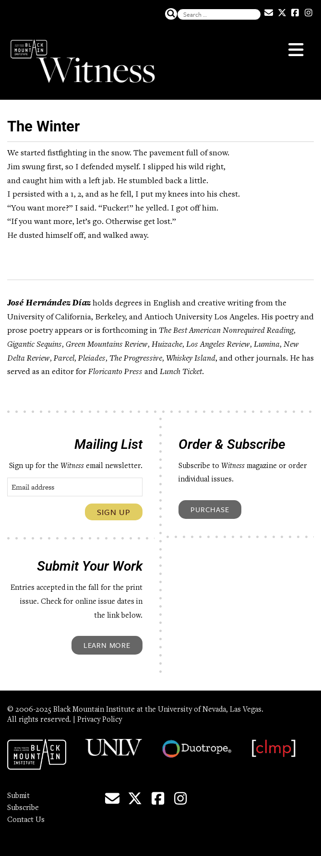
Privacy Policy (99, 720)
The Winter (43, 126)
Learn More (107, 645)
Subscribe (23, 808)
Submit (18, 796)
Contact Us (26, 820)
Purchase (209, 509)
